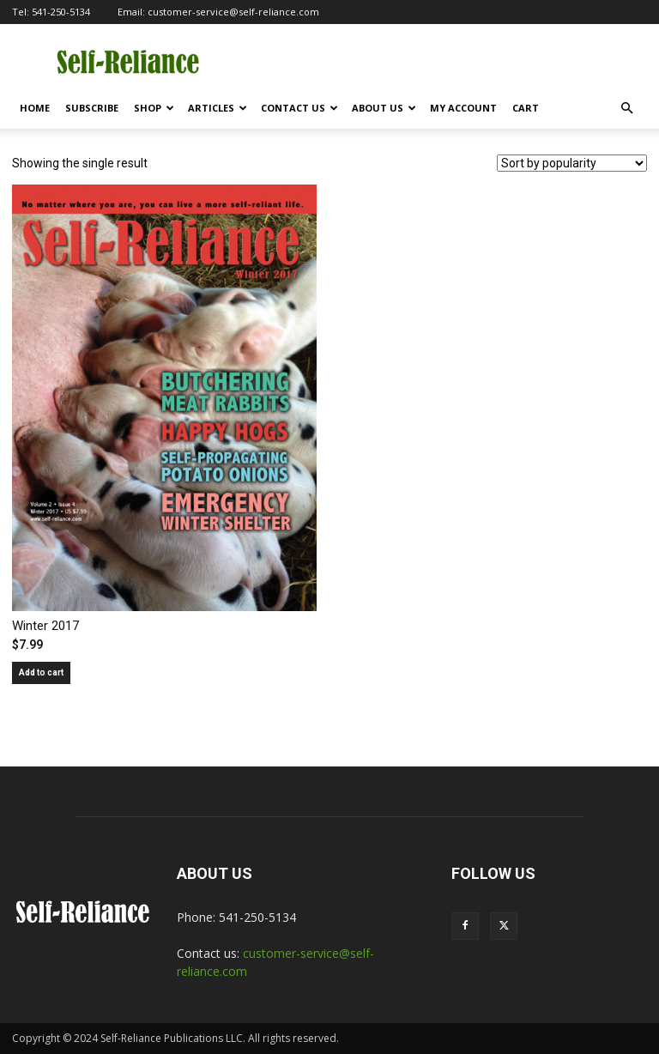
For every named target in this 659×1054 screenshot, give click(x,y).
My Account (463, 107)
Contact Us (299, 107)
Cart (525, 107)
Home (35, 107)
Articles (217, 107)
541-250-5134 (61, 11)
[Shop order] (572, 163)
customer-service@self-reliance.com (233, 11)
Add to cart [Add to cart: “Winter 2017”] (41, 672)
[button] (626, 108)
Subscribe (91, 107)
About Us (384, 107)
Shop (154, 107)
